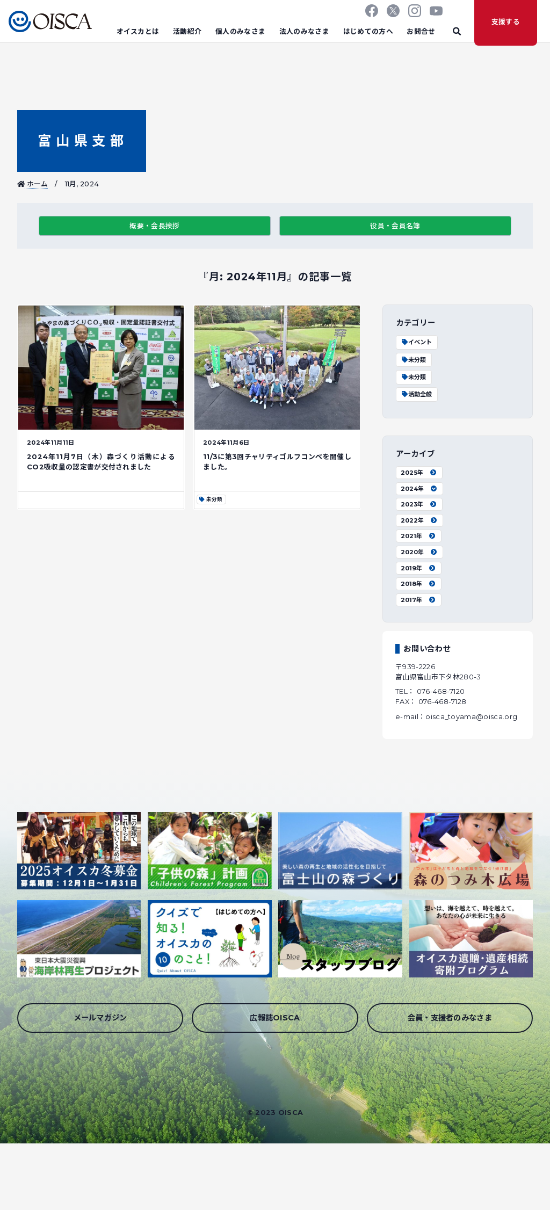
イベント (416, 342)
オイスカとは (138, 31)
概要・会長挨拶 (154, 226)
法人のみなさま (304, 31)
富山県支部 (81, 140)
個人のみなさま (240, 31)
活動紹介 (187, 31)
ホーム (32, 184)
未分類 (413, 360)
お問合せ (421, 31)
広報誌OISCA (275, 1018)
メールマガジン (100, 1018)
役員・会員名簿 (395, 226)
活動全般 (416, 394)
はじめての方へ (368, 31)
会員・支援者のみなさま (450, 1018)
